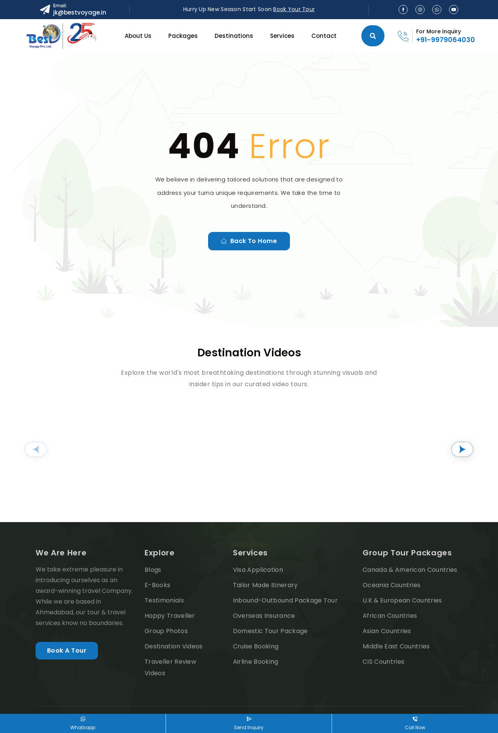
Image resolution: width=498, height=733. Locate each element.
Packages (183, 36)
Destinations (234, 36)
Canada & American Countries (410, 569)
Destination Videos (174, 646)
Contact (324, 36)
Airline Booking (255, 661)
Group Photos (166, 631)
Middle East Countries (396, 646)
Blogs (153, 569)
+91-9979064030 (445, 39)
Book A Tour (66, 650)
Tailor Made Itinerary (265, 585)
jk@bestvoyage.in (79, 12)
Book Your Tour (294, 9)
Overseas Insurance (264, 615)
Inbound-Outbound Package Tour (285, 600)
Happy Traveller (170, 615)
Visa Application (258, 569)
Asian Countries (387, 631)
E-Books (157, 585)
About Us (138, 36)
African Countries (390, 615)
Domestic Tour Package (270, 631)
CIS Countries (383, 661)
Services (282, 36)
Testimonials (164, 600)
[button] (36, 449)
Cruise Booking (255, 646)
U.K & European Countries (402, 600)
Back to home (249, 241)
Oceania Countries (391, 585)
